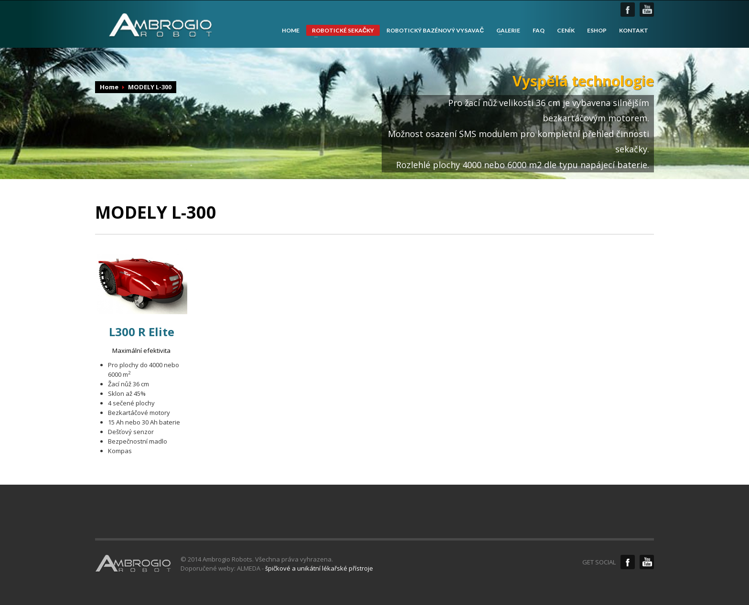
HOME (291, 30)
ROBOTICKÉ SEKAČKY (340, 31)
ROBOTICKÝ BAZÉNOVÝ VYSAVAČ (435, 30)
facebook (628, 9)
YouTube (647, 562)
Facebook (628, 562)
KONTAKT (633, 30)
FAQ (539, 30)
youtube (647, 9)
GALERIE (505, 30)
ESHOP (597, 30)
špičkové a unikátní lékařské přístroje (319, 568)
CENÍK (566, 30)
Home (109, 87)
